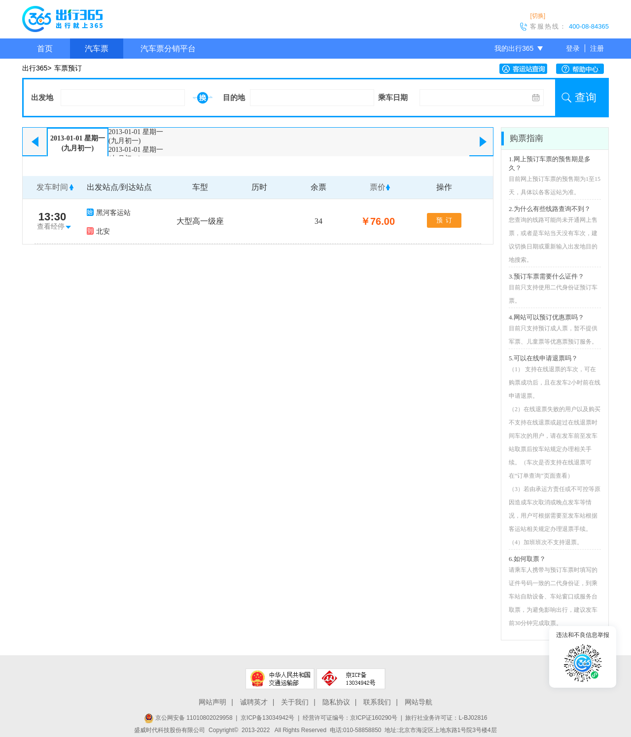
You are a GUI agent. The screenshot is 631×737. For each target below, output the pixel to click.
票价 (378, 187)
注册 (597, 48)
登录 (573, 48)
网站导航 (418, 702)
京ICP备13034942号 (267, 717)
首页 (45, 48)
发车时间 (52, 187)
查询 (585, 97)
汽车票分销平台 (168, 48)
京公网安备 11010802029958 (188, 717)
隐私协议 (336, 702)
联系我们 (377, 702)
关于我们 (295, 702)
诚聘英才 (254, 702)
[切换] (537, 15)
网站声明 (212, 702)
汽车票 (96, 48)
